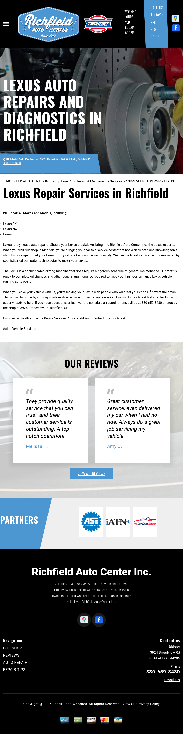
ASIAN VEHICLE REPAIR (143, 181)
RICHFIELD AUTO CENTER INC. (28, 181)
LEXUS (169, 181)
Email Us (172, 680)
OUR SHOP (12, 648)
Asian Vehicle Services (19, 329)
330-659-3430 (154, 29)
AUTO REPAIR (15, 662)
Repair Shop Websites (69, 704)
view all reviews (91, 473)
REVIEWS (11, 655)
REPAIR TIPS (14, 669)
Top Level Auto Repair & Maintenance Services (88, 181)
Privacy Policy (149, 704)
